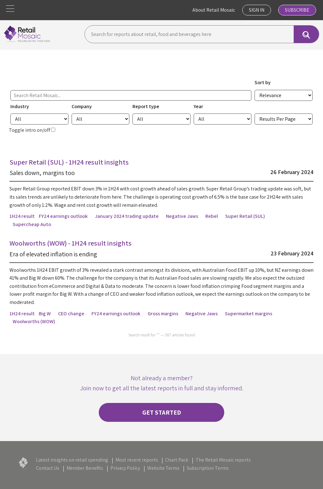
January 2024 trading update (127, 216)
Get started (161, 412)
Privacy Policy (125, 468)
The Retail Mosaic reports (223, 460)
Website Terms (163, 468)
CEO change (71, 313)
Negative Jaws (182, 216)
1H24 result (22, 216)
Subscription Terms (208, 468)
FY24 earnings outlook (63, 216)
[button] (10, 8)
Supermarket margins (248, 313)
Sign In (256, 10)
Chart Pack (176, 460)
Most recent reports (136, 460)
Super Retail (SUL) (245, 216)
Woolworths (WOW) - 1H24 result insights (70, 243)
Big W (45, 313)
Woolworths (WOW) (34, 321)
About (213, 10)
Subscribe (297, 10)
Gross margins (163, 313)
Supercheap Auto (32, 224)
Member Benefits (85, 468)
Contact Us (47, 468)
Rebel (211, 216)
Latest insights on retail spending (72, 460)
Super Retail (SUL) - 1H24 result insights (69, 162)
